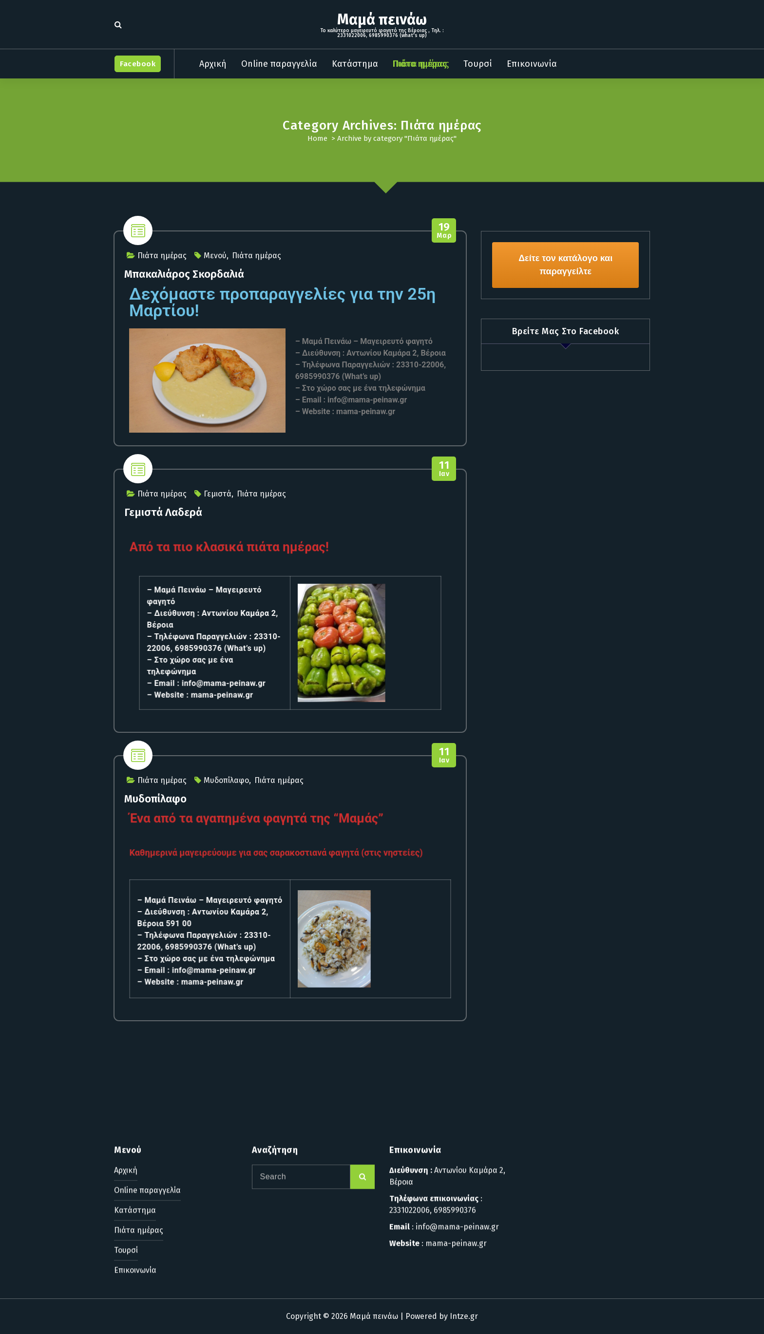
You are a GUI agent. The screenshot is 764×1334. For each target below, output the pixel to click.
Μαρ (444, 231)
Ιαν (444, 469)
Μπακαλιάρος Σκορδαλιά (184, 274)
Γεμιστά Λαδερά (163, 512)
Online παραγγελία (279, 63)
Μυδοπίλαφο (226, 780)
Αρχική (213, 63)
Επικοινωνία (532, 63)
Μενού (215, 255)
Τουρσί (477, 63)
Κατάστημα (355, 63)
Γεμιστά (217, 493)
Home (317, 138)
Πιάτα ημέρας (421, 63)
